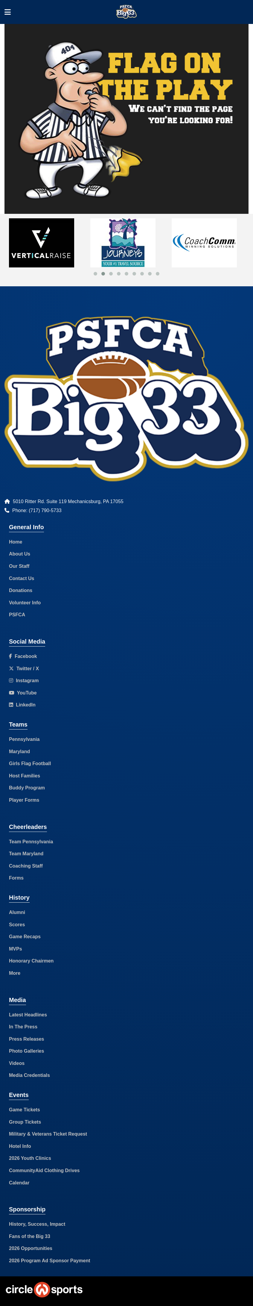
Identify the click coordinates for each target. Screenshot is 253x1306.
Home (15, 541)
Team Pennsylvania (31, 841)
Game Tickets (24, 1109)
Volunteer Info (25, 602)
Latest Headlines (28, 1014)
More (14, 973)
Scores (17, 924)
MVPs (15, 948)
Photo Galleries (26, 1051)
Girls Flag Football (30, 763)
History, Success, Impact (37, 1224)
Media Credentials (29, 1075)
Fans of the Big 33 (29, 1236)
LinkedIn (22, 704)
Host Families (24, 775)
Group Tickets (25, 1122)
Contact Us (21, 578)
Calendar (19, 1182)
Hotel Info (20, 1146)
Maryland (19, 751)
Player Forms (24, 800)
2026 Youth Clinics (30, 1158)
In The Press (23, 1026)
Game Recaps (25, 936)
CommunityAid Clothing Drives (44, 1170)
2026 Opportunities (30, 1248)
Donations (20, 590)
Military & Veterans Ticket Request (48, 1133)
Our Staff (19, 566)
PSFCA (17, 614)
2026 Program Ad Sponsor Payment (49, 1260)
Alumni (17, 912)
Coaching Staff (26, 865)
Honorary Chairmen (31, 960)
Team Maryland (26, 853)
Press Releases (26, 1039)
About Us (19, 553)
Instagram (24, 680)
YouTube (23, 692)
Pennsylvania (24, 739)
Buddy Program (27, 787)
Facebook (23, 656)
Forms (16, 877)
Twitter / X (24, 668)
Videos (17, 1063)
